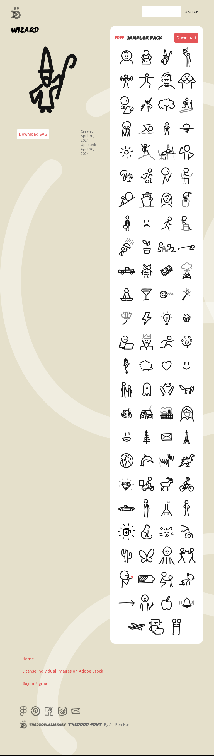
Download (186, 37)
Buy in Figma (34, 683)
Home (28, 658)
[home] (16, 13)
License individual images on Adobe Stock (62, 671)
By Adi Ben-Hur (116, 724)
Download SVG (33, 134)
